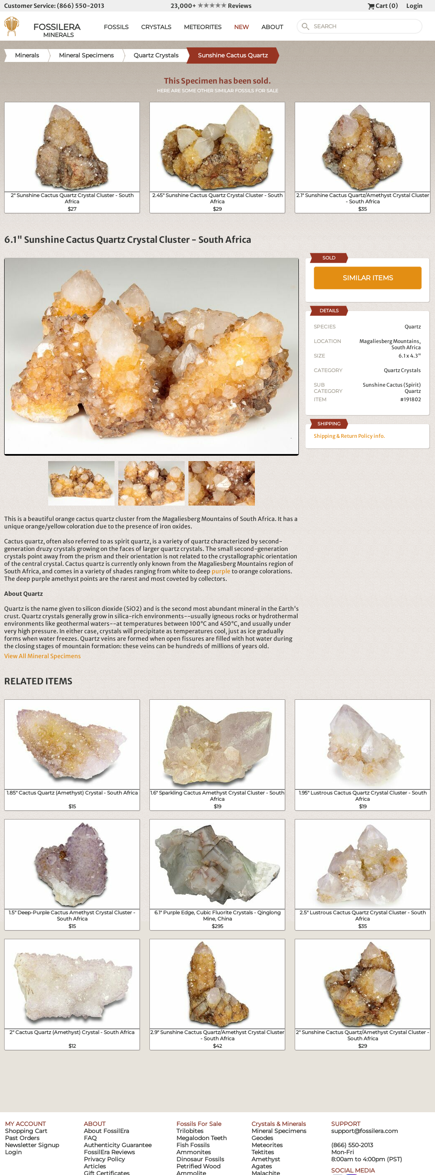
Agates (262, 1166)
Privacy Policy (104, 1159)
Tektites (263, 1152)
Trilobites (189, 1131)
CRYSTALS (156, 27)
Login (414, 6)
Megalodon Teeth (201, 1138)
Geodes (262, 1138)
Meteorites (267, 1145)
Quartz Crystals (402, 370)
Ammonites (193, 1152)
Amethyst (266, 1159)
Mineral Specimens (279, 1131)
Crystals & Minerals (279, 1124)
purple (221, 571)
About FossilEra (106, 1131)
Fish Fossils (193, 1145)
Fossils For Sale (198, 1124)
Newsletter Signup (32, 1145)
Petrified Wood (198, 1166)
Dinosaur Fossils (200, 1159)
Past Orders (22, 1138)
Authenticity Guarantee (118, 1145)
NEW (241, 27)
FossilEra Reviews (109, 1152)
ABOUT (272, 27)
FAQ (90, 1138)
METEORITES (203, 27)
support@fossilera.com (364, 1131)
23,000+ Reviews (211, 6)
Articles (95, 1166)
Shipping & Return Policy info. (349, 436)
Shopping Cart (26, 1131)
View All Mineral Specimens (42, 656)
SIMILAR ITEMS (368, 278)
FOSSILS (116, 27)
